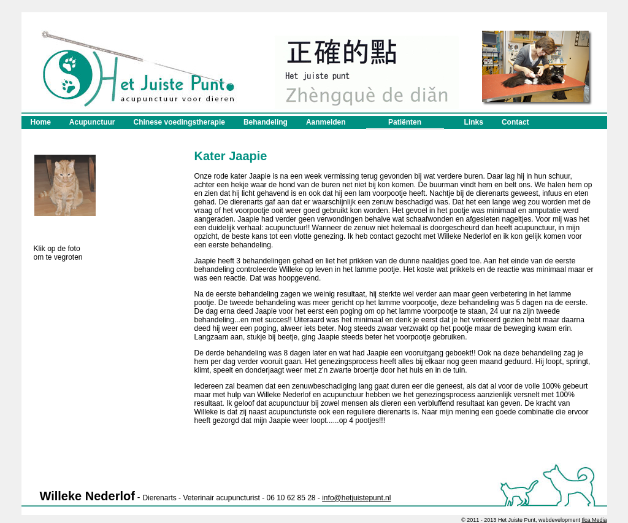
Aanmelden (326, 122)
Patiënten (405, 124)
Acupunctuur (92, 122)
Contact (515, 122)
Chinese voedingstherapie (179, 122)
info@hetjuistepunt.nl (356, 498)
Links (473, 122)
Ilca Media (594, 520)
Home (41, 122)
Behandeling (265, 122)
